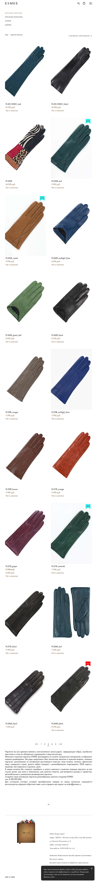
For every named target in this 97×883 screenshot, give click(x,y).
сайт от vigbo (10, 877)
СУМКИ (8, 21)
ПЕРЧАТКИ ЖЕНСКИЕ (13, 13)
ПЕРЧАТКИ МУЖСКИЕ (13, 17)
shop (6, 35)
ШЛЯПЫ (8, 25)
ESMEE (11, 3)
